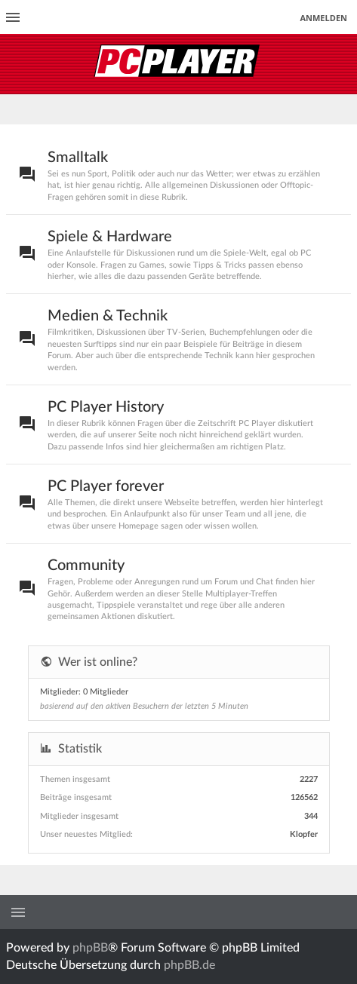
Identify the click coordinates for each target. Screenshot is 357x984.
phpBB (90, 948)
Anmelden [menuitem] (323, 17)
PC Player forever (106, 486)
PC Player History (106, 407)
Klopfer (304, 834)
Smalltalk (78, 157)
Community (86, 565)
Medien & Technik (108, 315)
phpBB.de (189, 965)
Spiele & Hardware (110, 236)
